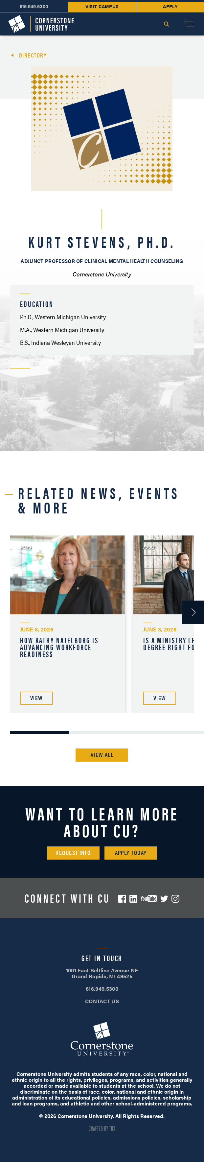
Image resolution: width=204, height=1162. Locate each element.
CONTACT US (102, 1001)
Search (166, 24)
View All (102, 754)
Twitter (164, 898)
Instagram (175, 899)
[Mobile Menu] (189, 24)
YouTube (149, 898)
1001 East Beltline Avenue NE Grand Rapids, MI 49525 (102, 973)
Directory (33, 55)
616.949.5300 (102, 988)
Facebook (122, 899)
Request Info (73, 852)
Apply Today (131, 852)
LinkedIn (133, 899)
